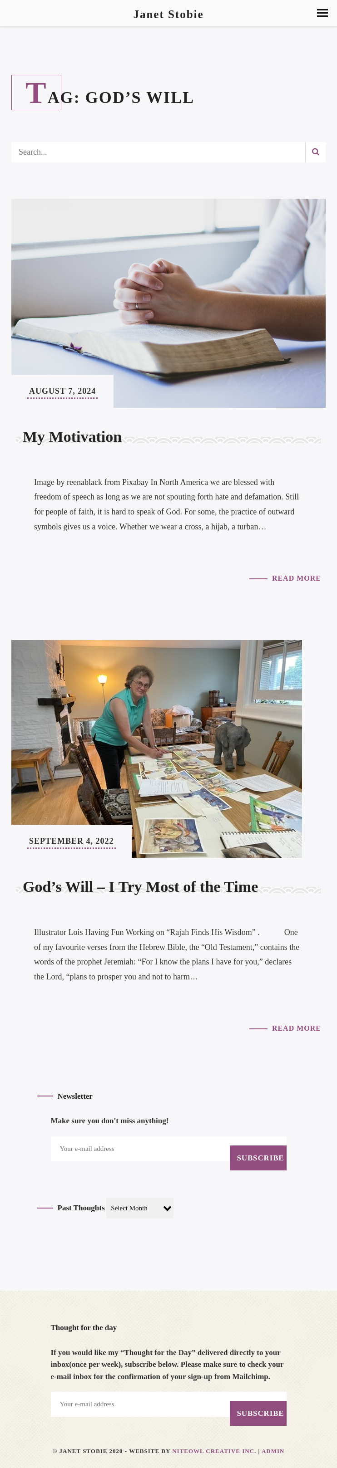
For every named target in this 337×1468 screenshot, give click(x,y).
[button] (322, 13)
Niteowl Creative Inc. (214, 1451)
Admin (273, 1451)
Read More (296, 578)
